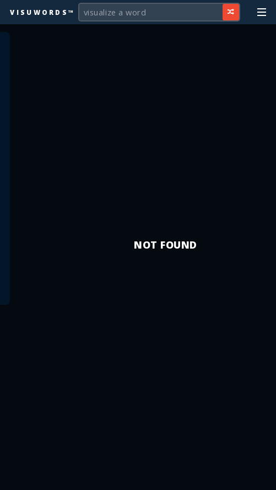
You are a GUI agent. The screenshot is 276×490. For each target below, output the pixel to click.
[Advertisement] (138, 476)
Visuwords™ (42, 12)
